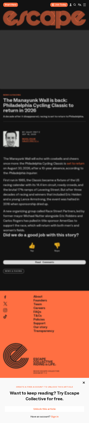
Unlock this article (44, 409)
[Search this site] (74, 4)
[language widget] (79, 4)
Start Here (10, 4)
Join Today (59, 4)
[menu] (84, 5)
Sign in (55, 416)
